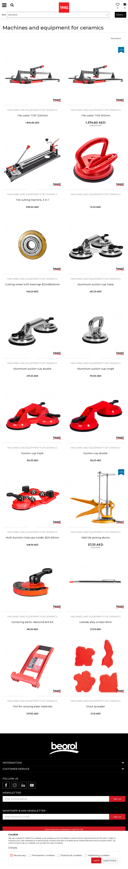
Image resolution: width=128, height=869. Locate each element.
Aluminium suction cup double (32, 369)
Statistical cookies (71, 855)
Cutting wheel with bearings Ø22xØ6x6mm (32, 284)
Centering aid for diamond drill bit (32, 622)
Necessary (19, 855)
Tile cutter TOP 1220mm (32, 115)
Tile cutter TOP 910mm (95, 115)
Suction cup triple (32, 453)
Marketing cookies (99, 855)
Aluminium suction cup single (95, 369)
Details (12, 847)
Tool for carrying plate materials (32, 706)
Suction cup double (96, 453)
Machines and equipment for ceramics (32, 110)
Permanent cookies (43, 855)
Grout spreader (95, 706)
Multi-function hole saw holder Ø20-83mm (32, 537)
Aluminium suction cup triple (95, 284)
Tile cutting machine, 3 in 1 (32, 200)
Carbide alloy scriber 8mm (95, 622)
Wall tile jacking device (95, 537)
